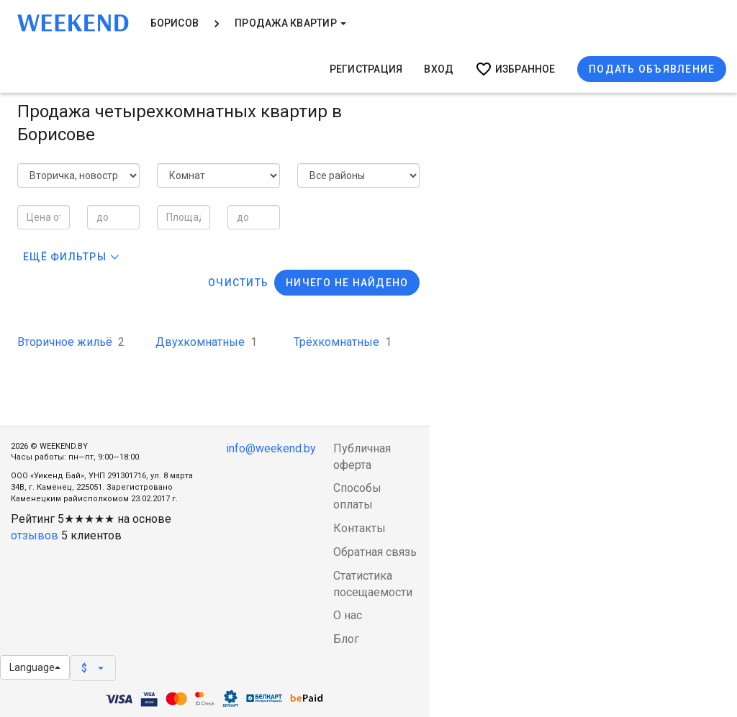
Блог (346, 639)
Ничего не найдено (347, 282)
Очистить (238, 282)
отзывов (34, 535)
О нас (347, 615)
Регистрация (366, 69)
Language (34, 667)
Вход (438, 69)
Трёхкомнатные (343, 342)
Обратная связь (375, 552)
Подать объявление (652, 69)
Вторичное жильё (71, 342)
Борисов (174, 23)
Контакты (359, 528)
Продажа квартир (290, 23)
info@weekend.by (271, 448)
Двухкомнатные (206, 342)
